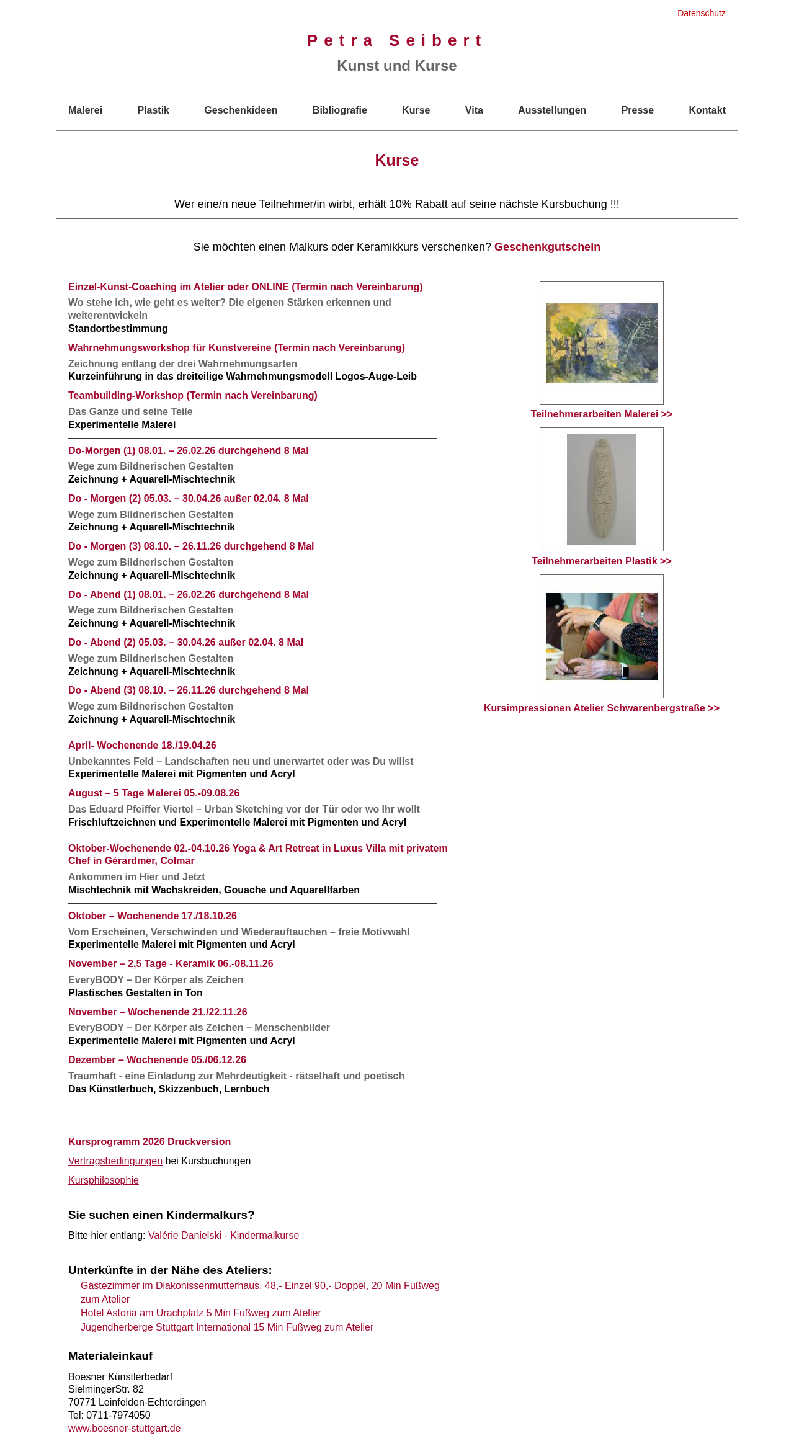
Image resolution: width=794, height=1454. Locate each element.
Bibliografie (340, 110)
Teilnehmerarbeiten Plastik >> (602, 496)
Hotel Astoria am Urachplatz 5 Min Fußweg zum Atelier (201, 1313)
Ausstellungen (552, 110)
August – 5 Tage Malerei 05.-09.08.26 (153, 793)
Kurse (416, 110)
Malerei (85, 110)
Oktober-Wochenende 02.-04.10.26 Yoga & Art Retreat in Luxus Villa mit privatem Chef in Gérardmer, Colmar (258, 855)
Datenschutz (701, 13)
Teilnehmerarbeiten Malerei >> (601, 350)
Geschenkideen (240, 110)
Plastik (153, 110)
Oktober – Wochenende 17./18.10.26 (152, 916)
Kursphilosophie (103, 1180)
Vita (474, 110)
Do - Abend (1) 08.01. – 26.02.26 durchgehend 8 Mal (188, 594)
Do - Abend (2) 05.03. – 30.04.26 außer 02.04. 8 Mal (185, 642)
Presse (638, 110)
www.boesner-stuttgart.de (124, 1428)
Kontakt (707, 110)
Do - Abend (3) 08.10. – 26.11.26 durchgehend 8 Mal (188, 690)
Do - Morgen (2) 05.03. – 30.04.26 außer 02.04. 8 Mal (188, 498)
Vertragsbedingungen (115, 1161)
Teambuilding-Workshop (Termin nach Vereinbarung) (193, 395)
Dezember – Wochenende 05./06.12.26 (157, 1060)
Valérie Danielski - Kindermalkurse (223, 1235)
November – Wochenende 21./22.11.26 (158, 1012)
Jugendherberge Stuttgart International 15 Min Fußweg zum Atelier (227, 1327)
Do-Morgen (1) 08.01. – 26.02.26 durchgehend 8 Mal (188, 450)
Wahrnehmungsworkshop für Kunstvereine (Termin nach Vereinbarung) (236, 347)
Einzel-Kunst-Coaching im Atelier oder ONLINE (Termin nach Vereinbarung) (245, 287)
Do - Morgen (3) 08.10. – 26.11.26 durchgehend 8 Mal (191, 546)
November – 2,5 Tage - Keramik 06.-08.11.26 (171, 963)
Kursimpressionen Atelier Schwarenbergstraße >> (602, 643)
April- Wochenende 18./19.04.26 (142, 745)
